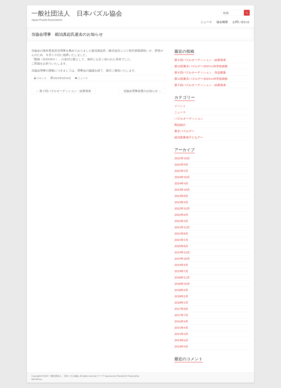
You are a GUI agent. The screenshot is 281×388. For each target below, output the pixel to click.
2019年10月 (182, 258)
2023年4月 (181, 202)
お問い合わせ (241, 21)
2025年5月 (181, 170)
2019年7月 (181, 271)
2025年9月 (181, 164)
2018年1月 (181, 302)
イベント (180, 106)
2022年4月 (181, 221)
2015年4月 (181, 327)
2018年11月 (182, 277)
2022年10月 (182, 208)
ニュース (206, 21)
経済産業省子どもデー (188, 137)
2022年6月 (181, 214)
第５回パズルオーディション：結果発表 (200, 85)
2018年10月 (182, 283)
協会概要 (222, 21)
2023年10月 (182, 189)
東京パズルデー (184, 131)
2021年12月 (182, 227)
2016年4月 (181, 321)
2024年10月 (182, 177)
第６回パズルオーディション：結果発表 (200, 59)
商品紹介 (180, 124)
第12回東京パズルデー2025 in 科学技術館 (201, 66)
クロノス (42, 78)
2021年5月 (181, 239)
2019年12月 (182, 252)
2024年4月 (181, 183)
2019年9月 (181, 264)
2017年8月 (181, 308)
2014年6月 (181, 340)
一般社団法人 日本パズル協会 (76, 13)
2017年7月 (181, 315)
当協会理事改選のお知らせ (142, 90)
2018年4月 (181, 290)
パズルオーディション (188, 118)
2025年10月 (182, 158)
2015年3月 (181, 333)
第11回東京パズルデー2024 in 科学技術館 (201, 78)
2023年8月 (181, 195)
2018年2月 (181, 296)
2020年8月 (181, 246)
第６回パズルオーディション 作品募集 (200, 72)
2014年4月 (181, 346)
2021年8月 (181, 233)
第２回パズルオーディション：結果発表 (63, 90)
